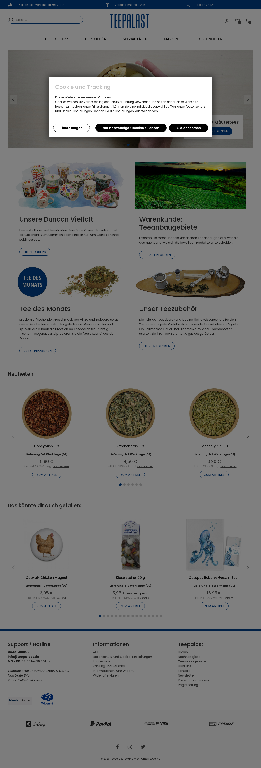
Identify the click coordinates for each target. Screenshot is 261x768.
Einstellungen (71, 128)
